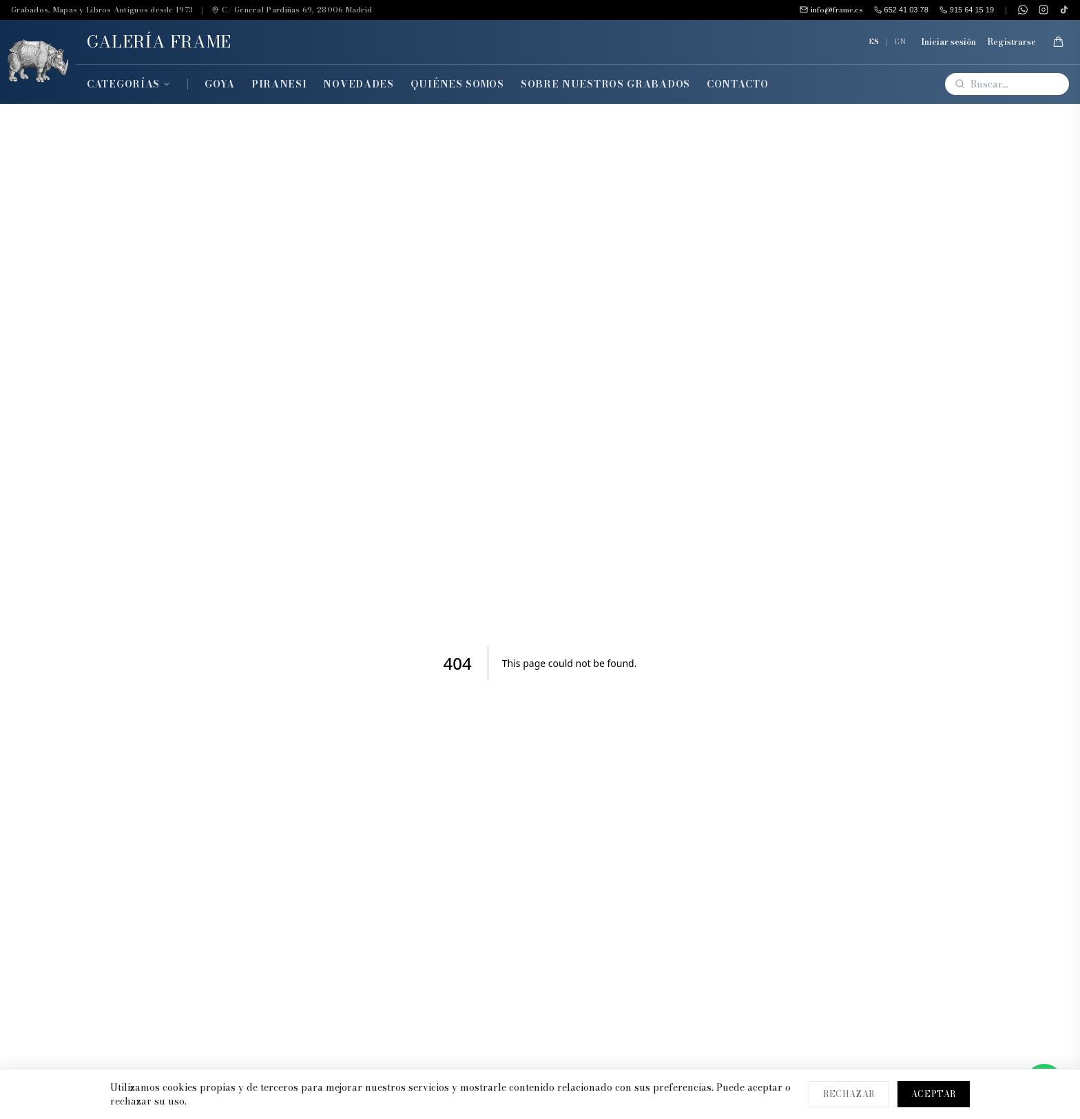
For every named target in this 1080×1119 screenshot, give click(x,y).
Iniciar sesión (948, 42)
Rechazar (849, 1093)
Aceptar (933, 1093)
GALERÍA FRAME (159, 41)
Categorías (129, 84)
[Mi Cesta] (1058, 42)
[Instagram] (1043, 9)
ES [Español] (874, 41)
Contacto (738, 84)
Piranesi (279, 84)
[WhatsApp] (1023, 9)
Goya (220, 84)
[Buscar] (1007, 84)
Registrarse (1011, 42)
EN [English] (900, 41)
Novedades (358, 84)
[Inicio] (38, 61)
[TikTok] (1064, 9)
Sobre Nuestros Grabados (605, 84)
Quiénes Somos (457, 84)
